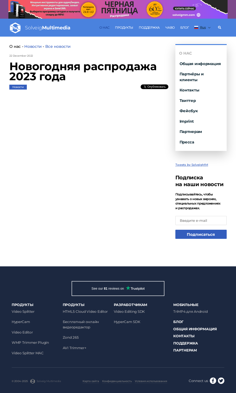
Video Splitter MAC (28, 353)
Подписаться (201, 234)
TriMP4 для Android (190, 311)
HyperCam (21, 322)
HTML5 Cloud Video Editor (85, 311)
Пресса (187, 142)
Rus (200, 27)
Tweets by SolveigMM (191, 165)
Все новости (58, 46)
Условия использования (151, 381)
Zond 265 (71, 337)
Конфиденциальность (117, 381)
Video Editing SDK (129, 311)
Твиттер (188, 100)
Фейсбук (189, 110)
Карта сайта (91, 381)
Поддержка (149, 27)
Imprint (187, 121)
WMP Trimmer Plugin (30, 342)
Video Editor (22, 332)
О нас (104, 27)
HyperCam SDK (127, 322)
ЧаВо (170, 27)
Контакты (189, 90)
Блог (184, 27)
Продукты (124, 27)
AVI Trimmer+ (75, 348)
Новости (33, 46)
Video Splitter (23, 311)
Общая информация (200, 63)
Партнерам (191, 131)
